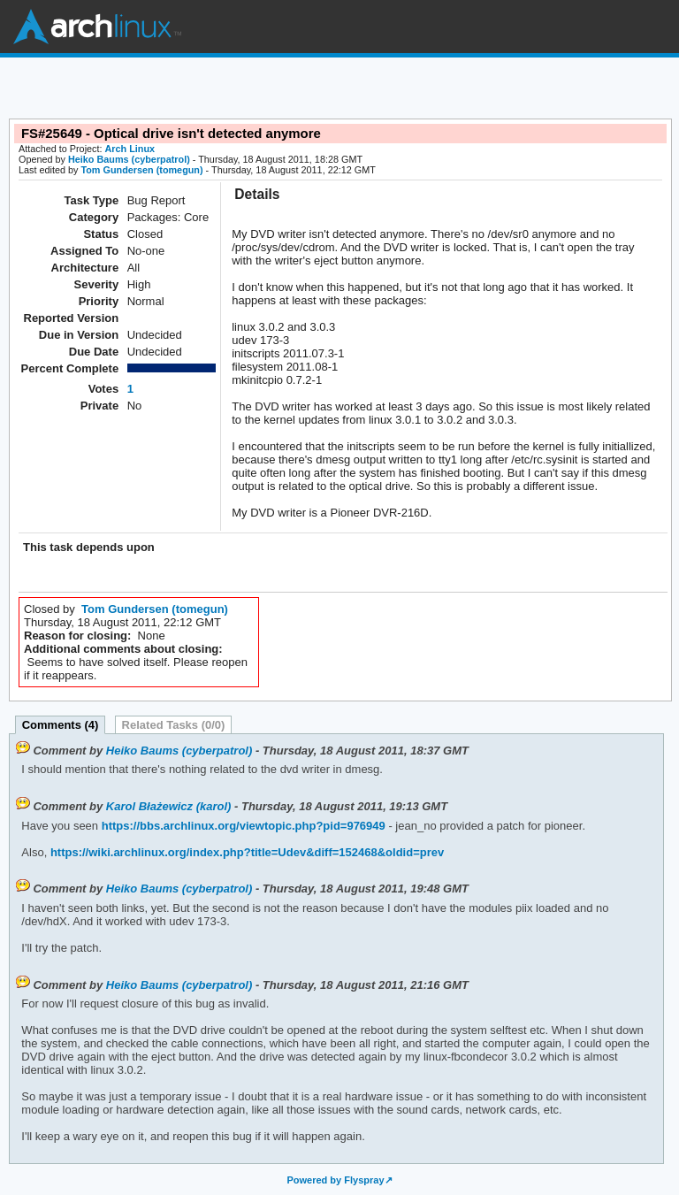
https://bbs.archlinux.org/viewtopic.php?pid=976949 (241, 825)
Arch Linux (97, 26)
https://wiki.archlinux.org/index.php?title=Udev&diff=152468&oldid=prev (245, 852)
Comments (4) (60, 725)
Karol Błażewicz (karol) (169, 806)
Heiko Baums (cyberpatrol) (129, 159)
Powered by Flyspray (335, 1180)
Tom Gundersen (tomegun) (141, 170)
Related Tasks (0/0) (173, 725)
